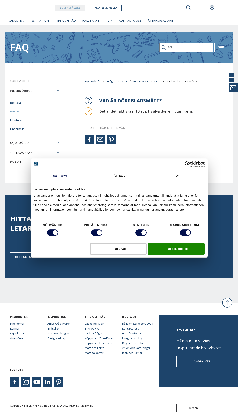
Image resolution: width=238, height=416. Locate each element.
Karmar (14, 328)
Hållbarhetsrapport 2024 (137, 323)
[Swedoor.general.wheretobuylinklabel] (212, 8)
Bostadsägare (73, 7)
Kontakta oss (26, 257)
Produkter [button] (15, 20)
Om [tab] (178, 175)
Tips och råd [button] (65, 20)
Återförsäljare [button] (160, 20)
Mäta (157, 81)
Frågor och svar (117, 81)
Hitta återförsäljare (134, 333)
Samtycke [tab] (60, 175)
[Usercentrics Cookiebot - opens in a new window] (187, 164)
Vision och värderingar (136, 348)
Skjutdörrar (21, 143)
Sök (221, 47)
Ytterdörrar (21, 152)
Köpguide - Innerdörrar (99, 343)
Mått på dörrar (94, 353)
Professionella (109, 7)
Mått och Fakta (94, 348)
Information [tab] (119, 175)
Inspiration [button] (39, 20)
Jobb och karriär (132, 353)
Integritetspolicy (132, 338)
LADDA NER (202, 361)
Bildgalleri (53, 328)
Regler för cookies (133, 343)
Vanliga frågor (93, 333)
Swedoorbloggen (58, 333)
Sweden (188, 408)
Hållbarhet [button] (91, 20)
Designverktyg (56, 338)
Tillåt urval (118, 248)
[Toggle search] (188, 8)
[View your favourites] (200, 8)
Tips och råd (93, 81)
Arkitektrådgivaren (58, 323)
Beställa (15, 103)
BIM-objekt (92, 328)
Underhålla (17, 129)
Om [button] (110, 20)
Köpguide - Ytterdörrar (99, 338)
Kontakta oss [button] (130, 20)
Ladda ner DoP (94, 323)
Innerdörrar (141, 81)
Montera (16, 120)
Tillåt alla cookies (176, 248)
